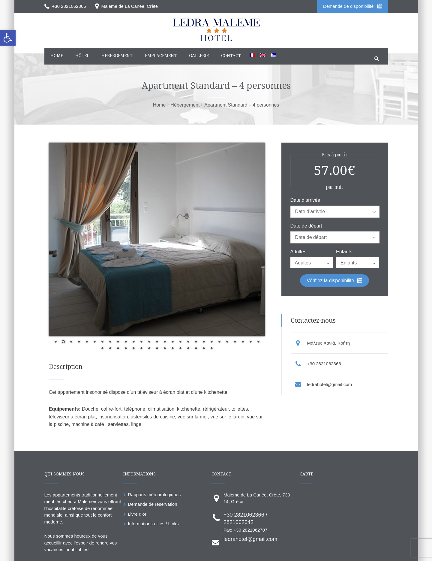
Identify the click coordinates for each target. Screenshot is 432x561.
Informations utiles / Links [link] (153, 523)
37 (172, 348)
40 (196, 348)
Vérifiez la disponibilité (334, 280)
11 (133, 342)
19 (196, 342)
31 (125, 348)
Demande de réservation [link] (152, 504)
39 (188, 348)
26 (250, 342)
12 (141, 342)
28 (102, 348)
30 (118, 348)
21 (211, 342)
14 (157, 342)
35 (157, 348)
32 (133, 348)
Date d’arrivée (305, 200)
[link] (8, 38)
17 (180, 342)
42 (211, 348)
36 (164, 348)
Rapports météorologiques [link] (154, 494)
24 (235, 342)
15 (164, 342)
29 (110, 348)
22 (219, 342)
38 (180, 348)
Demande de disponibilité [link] (352, 6)
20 (203, 342)
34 (149, 348)
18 (188, 342)
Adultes (298, 251)
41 (203, 348)
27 (258, 342)
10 (125, 342)
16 (172, 342)
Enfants (344, 251)
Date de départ (306, 226)
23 (227, 342)
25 (242, 342)
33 (141, 348)
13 (149, 342)
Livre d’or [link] (137, 514)
